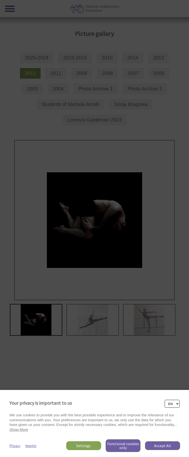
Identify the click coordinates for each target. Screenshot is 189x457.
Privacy (14, 445)
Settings (83, 445)
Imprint (30, 445)
